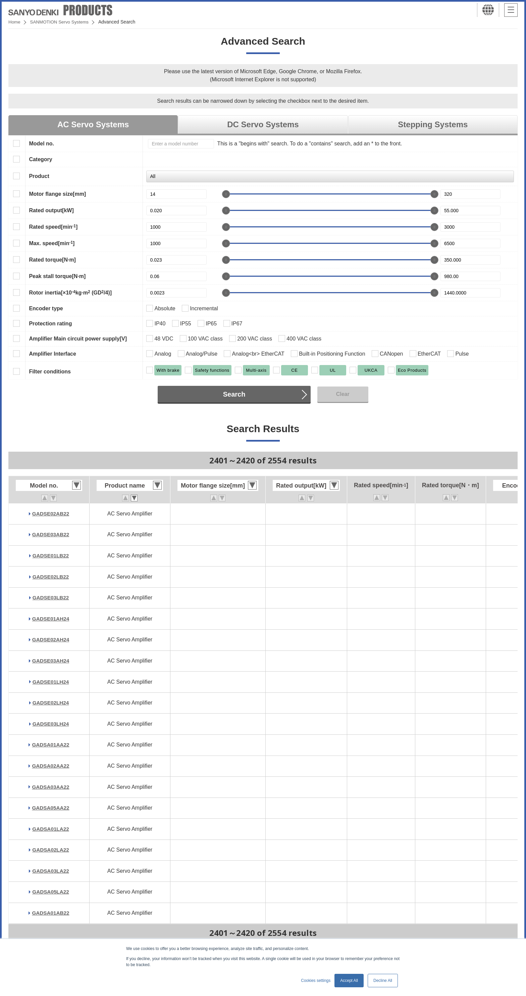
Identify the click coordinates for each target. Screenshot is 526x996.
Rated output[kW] (51, 210)
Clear (343, 394)
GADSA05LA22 (51, 892)
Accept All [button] (349, 980)
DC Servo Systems (263, 124)
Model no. (41, 143)
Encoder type (46, 308)
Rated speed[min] (53, 227)
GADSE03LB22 (51, 597)
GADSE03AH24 (50, 661)
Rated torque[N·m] (52, 260)
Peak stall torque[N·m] (57, 276)
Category (40, 159)
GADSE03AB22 (50, 534)
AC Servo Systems (93, 124)
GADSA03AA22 (50, 787)
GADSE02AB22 (50, 513)
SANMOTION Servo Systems (61, 22)
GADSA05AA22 (50, 808)
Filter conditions (49, 371)
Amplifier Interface (52, 354)
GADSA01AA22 (50, 745)
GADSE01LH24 (51, 682)
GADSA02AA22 (50, 766)
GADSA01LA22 (51, 829)
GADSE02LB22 (51, 577)
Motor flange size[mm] (57, 194)
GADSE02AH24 (50, 639)
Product (39, 176)
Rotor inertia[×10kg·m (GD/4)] (70, 292)
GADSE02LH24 (51, 703)
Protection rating (50, 323)
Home (14, 22)
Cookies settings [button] (315, 980)
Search (234, 394)
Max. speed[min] (51, 243)
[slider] (226, 194)
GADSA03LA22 (51, 871)
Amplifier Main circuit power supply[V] (78, 339)
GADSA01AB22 (50, 913)
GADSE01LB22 (51, 555)
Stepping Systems (433, 124)
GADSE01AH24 (50, 619)
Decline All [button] (382, 980)
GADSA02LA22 (51, 850)
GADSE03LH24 (51, 724)
